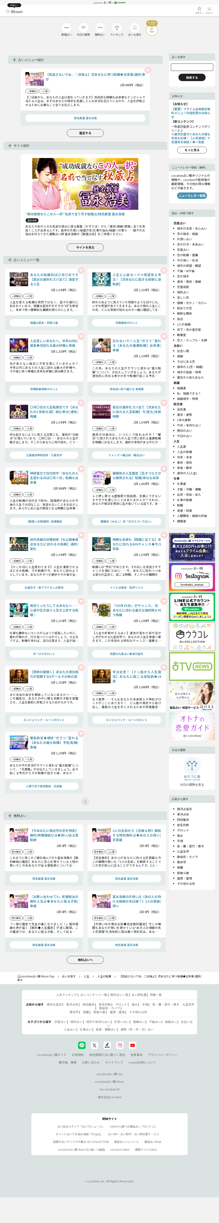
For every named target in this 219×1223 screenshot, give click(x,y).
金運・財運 (184, 510)
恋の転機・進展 (187, 255)
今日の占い (184, 436)
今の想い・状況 (187, 260)
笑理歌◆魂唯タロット (44, 389)
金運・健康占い (106, 1029)
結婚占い (171, 1021)
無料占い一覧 (119, 994)
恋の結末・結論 (187, 233)
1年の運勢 (184, 420)
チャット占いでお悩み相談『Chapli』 (79, 1134)
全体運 (181, 409)
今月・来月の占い (189, 425)
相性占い (183, 292)
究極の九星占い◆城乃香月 (126, 654)
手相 (180, 841)
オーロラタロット (44, 654)
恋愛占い (183, 249)
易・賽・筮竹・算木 (190, 846)
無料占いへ (85, 960)
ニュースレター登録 (192, 195)
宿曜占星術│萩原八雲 (44, 323)
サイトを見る (85, 247)
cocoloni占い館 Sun (109, 1074)
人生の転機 (184, 452)
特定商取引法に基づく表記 (107, 1055)
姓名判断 (183, 825)
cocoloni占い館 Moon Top (35, 976)
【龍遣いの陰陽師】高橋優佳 (44, 521)
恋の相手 (183, 276)
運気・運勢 (184, 414)
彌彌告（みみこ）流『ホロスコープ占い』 (127, 521)
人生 (86, 976)
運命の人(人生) (187, 473)
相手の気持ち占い (98, 1021)
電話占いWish (152, 1142)
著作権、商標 (68, 1062)
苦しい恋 (183, 297)
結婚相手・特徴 (187, 398)
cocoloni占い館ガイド (52, 1055)
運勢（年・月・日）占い (137, 1029)
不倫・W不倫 (186, 271)
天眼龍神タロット (126, 323)
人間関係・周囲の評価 (192, 516)
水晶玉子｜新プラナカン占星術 (44, 587)
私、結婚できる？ (189, 393)
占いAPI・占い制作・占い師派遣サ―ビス (133, 1134)
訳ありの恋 (184, 308)
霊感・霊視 (184, 878)
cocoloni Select (120, 1149)
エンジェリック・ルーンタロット (44, 720)
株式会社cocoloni (109, 1097)
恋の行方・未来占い (190, 244)
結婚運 (181, 388)
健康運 (181, 521)
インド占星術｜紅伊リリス (126, 587)
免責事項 (136, 1055)
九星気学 (183, 851)
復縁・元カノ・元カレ (192, 303)
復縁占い (139, 1021)
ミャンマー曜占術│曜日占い (127, 455)
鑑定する (85, 133)
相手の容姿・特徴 (189, 372)
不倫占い (155, 1021)
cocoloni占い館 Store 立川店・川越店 (81, 1149)
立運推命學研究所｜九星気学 (44, 455)
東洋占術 (183, 814)
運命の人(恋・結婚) (190, 367)
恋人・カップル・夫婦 (192, 340)
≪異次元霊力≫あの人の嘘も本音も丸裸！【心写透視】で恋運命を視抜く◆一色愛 (190, 138)
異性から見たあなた (190, 377)
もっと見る (192, 150)
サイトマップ (114, 1062)
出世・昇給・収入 (189, 494)
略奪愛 (181, 335)
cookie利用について (142, 1062)
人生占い (70, 1029)
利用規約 (78, 1055)
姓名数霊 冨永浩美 (85, 118)
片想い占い (184, 239)
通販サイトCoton (146, 1149)
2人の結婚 (184, 324)
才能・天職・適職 (189, 489)
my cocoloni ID (110, 1089)
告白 (180, 319)
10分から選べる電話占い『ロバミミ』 (133, 1126)
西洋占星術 (184, 809)
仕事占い (86, 1029)
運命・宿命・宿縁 (189, 281)
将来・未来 (184, 457)
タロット (183, 830)
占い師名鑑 (139, 994)
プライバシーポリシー (163, 1055)
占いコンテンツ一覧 (93, 994)
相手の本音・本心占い (192, 228)
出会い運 (183, 351)
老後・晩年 (184, 467)
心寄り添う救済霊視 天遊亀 (44, 786)
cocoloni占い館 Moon (109, 1081)
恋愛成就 (183, 287)
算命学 (181, 862)
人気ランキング (66, 994)
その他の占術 (186, 883)
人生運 (181, 446)
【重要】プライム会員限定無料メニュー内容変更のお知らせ (190, 113)
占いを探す (69, 976)
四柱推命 (183, 819)
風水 (180, 835)
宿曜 (180, 867)
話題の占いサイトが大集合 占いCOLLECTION (81, 1142)
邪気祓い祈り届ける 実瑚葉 (127, 389)
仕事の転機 (184, 500)
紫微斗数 (183, 873)
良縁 (180, 356)
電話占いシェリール (126, 1142)
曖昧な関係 (184, 313)
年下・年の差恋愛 (189, 329)
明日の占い (184, 430)
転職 (180, 505)
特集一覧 (156, 994)
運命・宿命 (184, 462)
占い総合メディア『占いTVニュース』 (80, 1126)
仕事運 (181, 483)
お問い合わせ (91, 1062)
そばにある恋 (186, 361)
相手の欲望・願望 (189, 265)
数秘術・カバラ (187, 857)
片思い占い (121, 1021)
